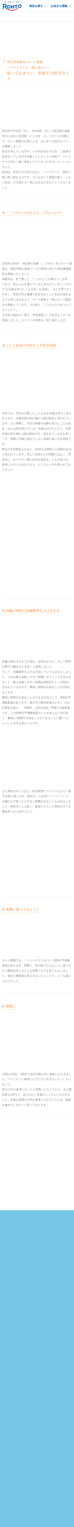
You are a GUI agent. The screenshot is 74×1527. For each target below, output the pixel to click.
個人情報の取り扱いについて (44, 1490)
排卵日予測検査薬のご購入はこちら (37, 1225)
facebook (26, 1276)
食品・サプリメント (15, 1362)
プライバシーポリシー (15, 1490)
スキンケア (10, 1332)
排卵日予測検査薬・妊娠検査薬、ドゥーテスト (39, 1286)
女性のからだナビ (49, 1356)
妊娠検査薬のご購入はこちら (37, 1240)
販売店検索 (10, 1388)
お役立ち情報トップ (50, 1325)
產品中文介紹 (27, 1419)
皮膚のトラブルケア (50, 1338)
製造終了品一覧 (12, 1394)
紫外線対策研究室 (49, 1344)
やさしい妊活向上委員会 (16, 1291)
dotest (11, 16)
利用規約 (66, 1490)
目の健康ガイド (47, 1332)
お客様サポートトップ (17, 1382)
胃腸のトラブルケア (50, 1350)
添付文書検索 (46, 1388)
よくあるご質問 (48, 1382)
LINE (48, 1276)
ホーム (6, 1286)
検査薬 (7, 1350)
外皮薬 (7, 1338)
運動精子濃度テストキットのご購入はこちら (37, 1256)
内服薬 (7, 1344)
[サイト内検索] (30, 1409)
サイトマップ (47, 1419)
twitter (37, 1276)
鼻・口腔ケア (11, 1356)
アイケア (8, 1325)
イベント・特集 (41, 1291)
